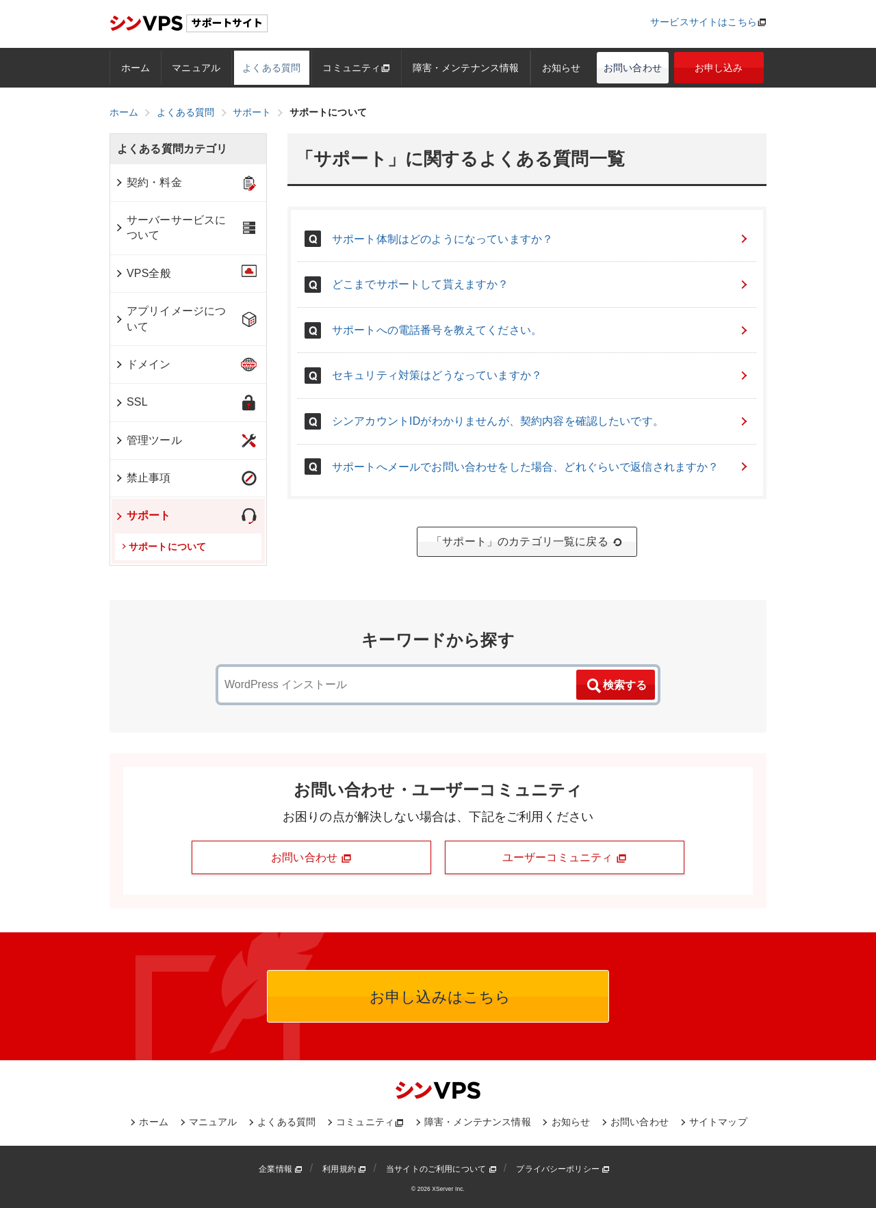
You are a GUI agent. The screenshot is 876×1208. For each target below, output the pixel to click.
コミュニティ (356, 67)
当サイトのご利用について (441, 1169)
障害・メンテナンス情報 (466, 67)
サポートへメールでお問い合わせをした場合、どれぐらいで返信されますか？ (540, 467)
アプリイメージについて (170, 318)
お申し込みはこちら (438, 997)
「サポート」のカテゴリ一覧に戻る (527, 542)
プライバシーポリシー (563, 1169)
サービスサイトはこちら (703, 21)
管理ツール (148, 440)
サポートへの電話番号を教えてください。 (540, 330)
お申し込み (719, 67)
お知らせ (561, 67)
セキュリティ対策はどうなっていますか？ (540, 375)
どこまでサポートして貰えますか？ (540, 284)
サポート (142, 515)
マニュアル (196, 67)
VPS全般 (142, 273)
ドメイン (142, 364)
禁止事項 (142, 478)
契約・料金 (148, 182)
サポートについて (164, 546)
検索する (616, 686)
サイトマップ (718, 1121)
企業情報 (280, 1169)
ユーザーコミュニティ (564, 858)
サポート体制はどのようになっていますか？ (540, 239)
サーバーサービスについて (170, 227)
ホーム (135, 67)
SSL (131, 402)
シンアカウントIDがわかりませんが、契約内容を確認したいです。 (540, 421)
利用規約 (344, 1169)
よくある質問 (271, 67)
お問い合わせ (633, 67)
